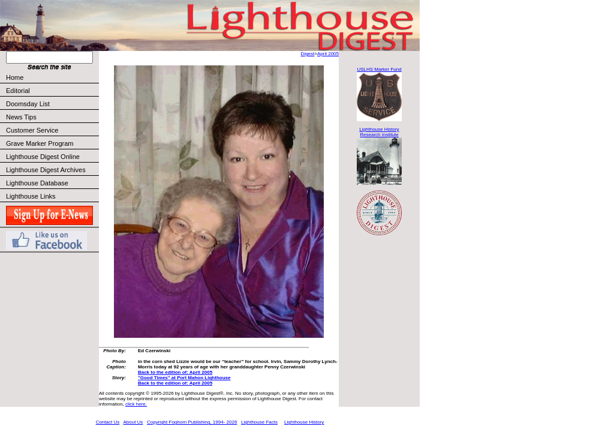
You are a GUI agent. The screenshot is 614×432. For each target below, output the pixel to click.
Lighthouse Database (37, 183)
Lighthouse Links (31, 196)
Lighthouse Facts (259, 422)
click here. (136, 404)
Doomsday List (28, 103)
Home (14, 77)
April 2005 (328, 53)
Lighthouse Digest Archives (46, 169)
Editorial (52, 90)
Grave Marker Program (39, 143)
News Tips (21, 117)
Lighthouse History (304, 422)
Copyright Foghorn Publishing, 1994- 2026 (192, 422)
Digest (308, 53)
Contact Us (108, 422)
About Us (133, 422)
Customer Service (52, 130)
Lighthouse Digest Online (43, 156)
